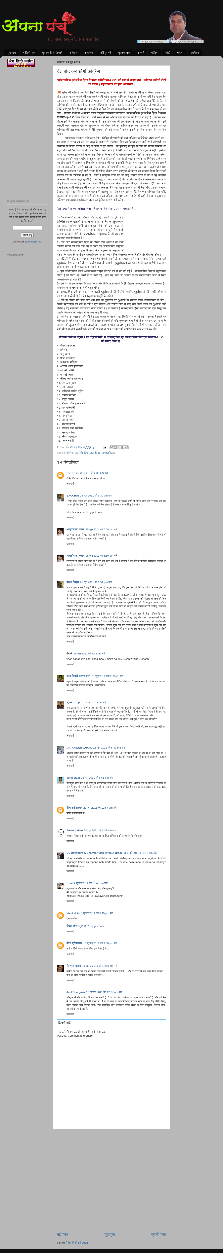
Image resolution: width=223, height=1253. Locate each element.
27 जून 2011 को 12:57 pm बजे (100, 807)
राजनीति (79, 452)
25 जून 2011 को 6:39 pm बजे (96, 495)
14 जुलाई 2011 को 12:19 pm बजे (99, 965)
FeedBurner (35, 241)
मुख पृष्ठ (12, 52)
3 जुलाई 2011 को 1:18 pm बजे (140, 852)
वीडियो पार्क (29, 52)
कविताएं (73, 52)
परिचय (180, 52)
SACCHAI (73, 495)
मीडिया (154, 52)
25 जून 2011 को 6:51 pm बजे (96, 582)
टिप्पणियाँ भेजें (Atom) (79, 1242)
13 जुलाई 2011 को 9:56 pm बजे (100, 943)
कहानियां (88, 52)
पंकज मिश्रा (73, 582)
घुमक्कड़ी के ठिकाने (52, 52)
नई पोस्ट (62, 1235)
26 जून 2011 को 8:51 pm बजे (97, 777)
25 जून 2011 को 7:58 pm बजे (89, 653)
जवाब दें (70, 483)
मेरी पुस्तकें (105, 52)
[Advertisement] (111, 1149)
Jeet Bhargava (76, 992)
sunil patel (73, 777)
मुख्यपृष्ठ (109, 1235)
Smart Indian (75, 830)
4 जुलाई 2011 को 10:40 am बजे (91, 883)
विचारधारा (89, 452)
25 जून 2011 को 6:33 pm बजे (92, 472)
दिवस (69, 702)
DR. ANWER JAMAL (79, 747)
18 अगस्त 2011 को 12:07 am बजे (104, 992)
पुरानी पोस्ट (158, 1235)
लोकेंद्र (195, 52)
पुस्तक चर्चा (124, 52)
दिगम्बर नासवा (74, 965)
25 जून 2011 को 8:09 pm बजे (107, 676)
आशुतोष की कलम (75, 529)
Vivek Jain (73, 913)
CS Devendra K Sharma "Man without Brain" (95, 852)
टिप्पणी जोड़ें (64, 1022)
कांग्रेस (69, 452)
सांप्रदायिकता (108, 452)
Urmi (70, 883)
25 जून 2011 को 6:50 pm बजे (101, 529)
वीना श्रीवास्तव (74, 807)
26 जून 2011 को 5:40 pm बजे (109, 747)
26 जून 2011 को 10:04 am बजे (90, 702)
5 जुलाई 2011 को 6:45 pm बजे (97, 913)
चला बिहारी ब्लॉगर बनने (78, 676)
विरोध (98, 452)
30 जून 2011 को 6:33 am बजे (100, 830)
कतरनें (140, 52)
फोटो (167, 52)
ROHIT (71, 472)
